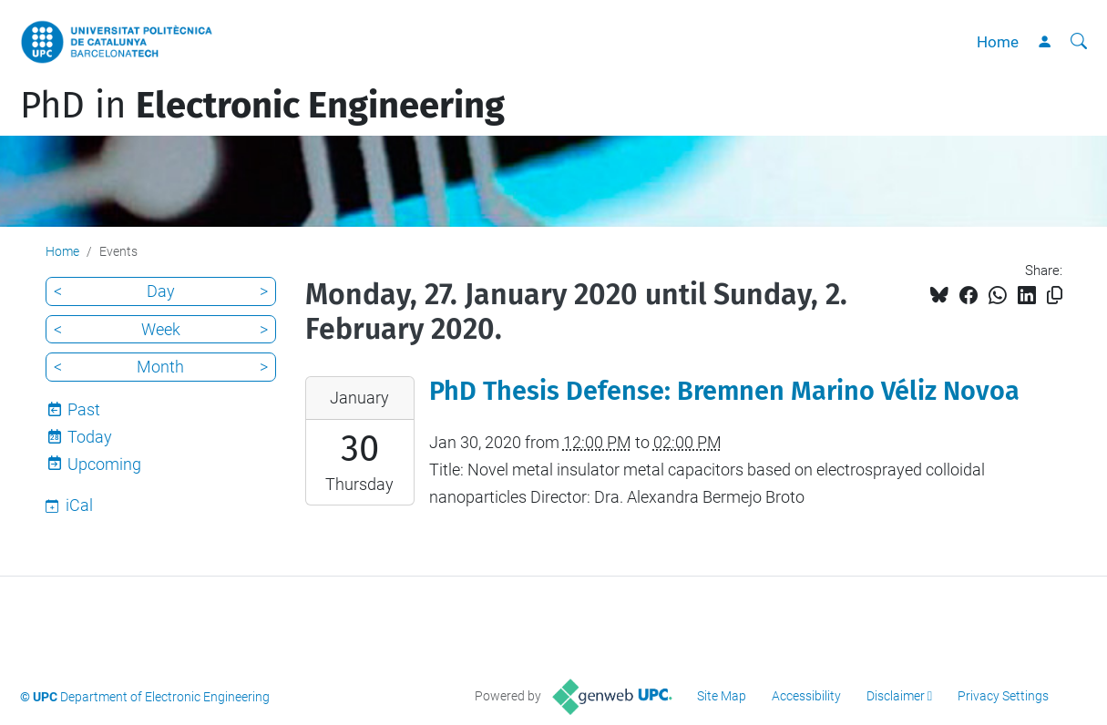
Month (160, 366)
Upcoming (104, 464)
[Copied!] (1054, 295)
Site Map (721, 696)
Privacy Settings (1003, 696)
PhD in (262, 106)
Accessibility (806, 696)
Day (161, 291)
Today (89, 436)
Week (160, 329)
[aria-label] (1079, 42)
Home (998, 42)
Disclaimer (895, 696)
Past (83, 409)
